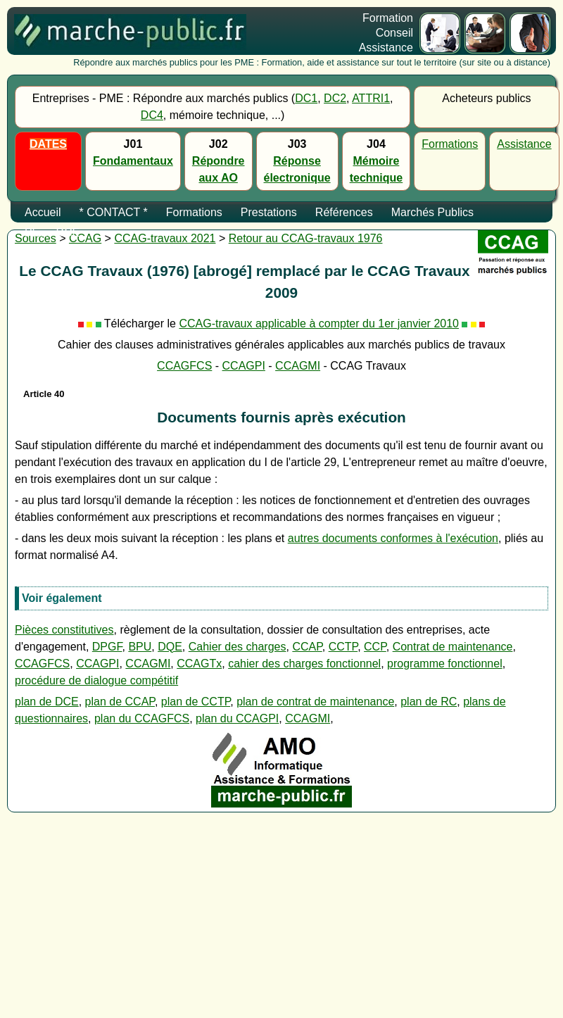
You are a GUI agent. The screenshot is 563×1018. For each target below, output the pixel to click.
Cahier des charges (237, 647)
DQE (170, 647)
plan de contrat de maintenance (315, 702)
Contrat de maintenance (453, 647)
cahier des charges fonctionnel (304, 664)
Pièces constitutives (64, 630)
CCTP (343, 647)
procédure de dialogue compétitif (96, 680)
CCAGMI (297, 366)
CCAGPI (243, 366)
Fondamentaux (133, 161)
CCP (375, 647)
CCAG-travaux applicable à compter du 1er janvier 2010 (319, 323)
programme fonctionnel (444, 664)
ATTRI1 (371, 98)
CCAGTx (199, 664)
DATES (48, 144)
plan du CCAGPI (237, 718)
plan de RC (428, 702)
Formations (450, 144)
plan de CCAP (120, 702)
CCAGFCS (184, 366)
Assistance (524, 144)
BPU (139, 647)
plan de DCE (47, 702)
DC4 (152, 115)
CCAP (307, 647)
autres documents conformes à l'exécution (393, 538)
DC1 (306, 98)
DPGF (107, 647)
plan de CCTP (195, 702)
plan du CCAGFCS (141, 718)
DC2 (335, 98)
